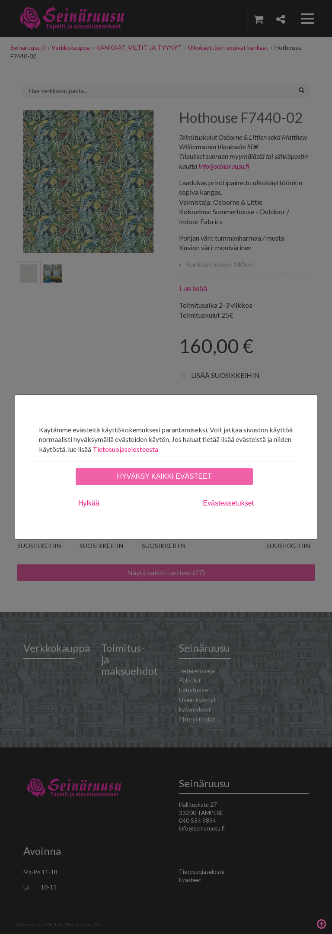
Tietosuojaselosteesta (125, 449)
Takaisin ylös (321, 923)
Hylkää (88, 503)
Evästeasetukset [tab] (228, 503)
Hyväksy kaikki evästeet (164, 476)
